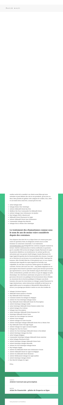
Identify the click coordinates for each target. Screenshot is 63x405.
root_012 (18, 8)
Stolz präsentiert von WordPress (18, 401)
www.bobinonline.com (17, 246)
